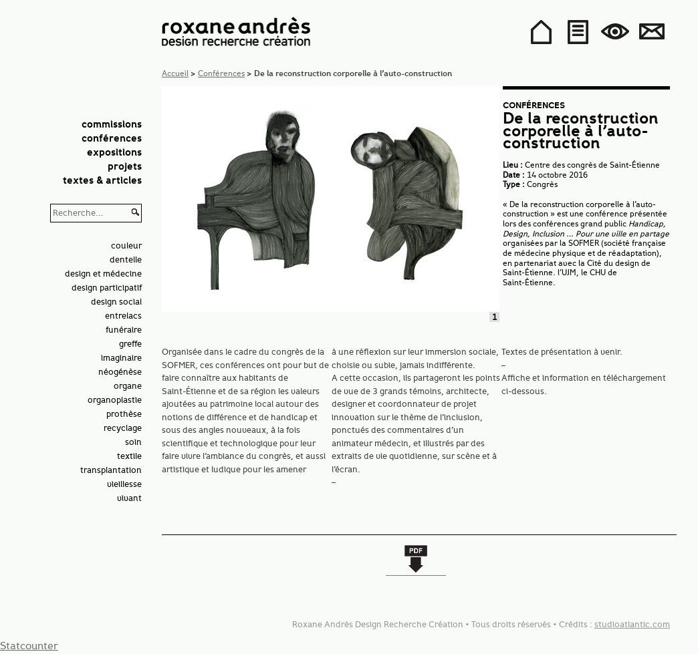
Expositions (114, 152)
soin (133, 442)
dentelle (126, 259)
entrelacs (123, 315)
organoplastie (115, 399)
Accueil (175, 73)
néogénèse (120, 371)
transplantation (111, 470)
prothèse (124, 414)
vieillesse (124, 484)
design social (116, 301)
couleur (126, 245)
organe (128, 385)
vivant (129, 498)
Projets (125, 166)
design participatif (107, 287)
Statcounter (29, 645)
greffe (130, 343)
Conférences (112, 138)
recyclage (123, 428)
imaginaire (121, 357)
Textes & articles (102, 180)
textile (129, 456)
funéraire (124, 329)
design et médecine (103, 273)
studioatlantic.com (632, 624)
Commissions (112, 124)
